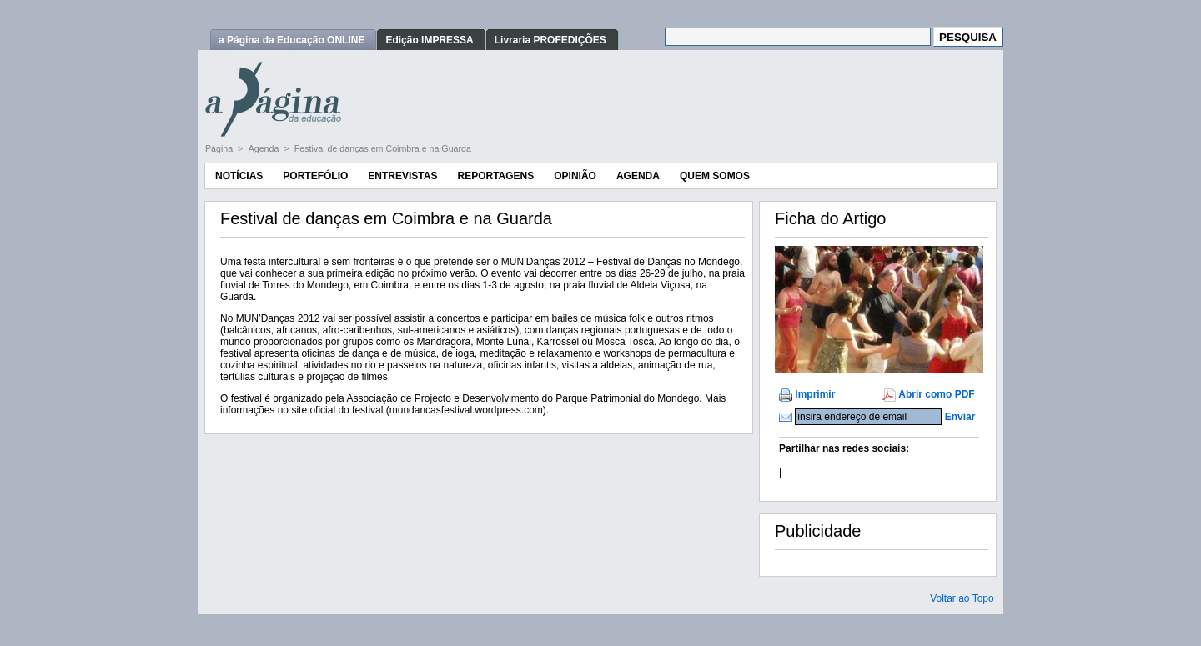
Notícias (239, 176)
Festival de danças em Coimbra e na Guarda (382, 148)
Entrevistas (402, 176)
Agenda (265, 148)
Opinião (575, 176)
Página (220, 148)
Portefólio (315, 176)
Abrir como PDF (936, 394)
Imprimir (815, 394)
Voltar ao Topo (962, 598)
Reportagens (495, 176)
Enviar (960, 417)
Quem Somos (715, 176)
